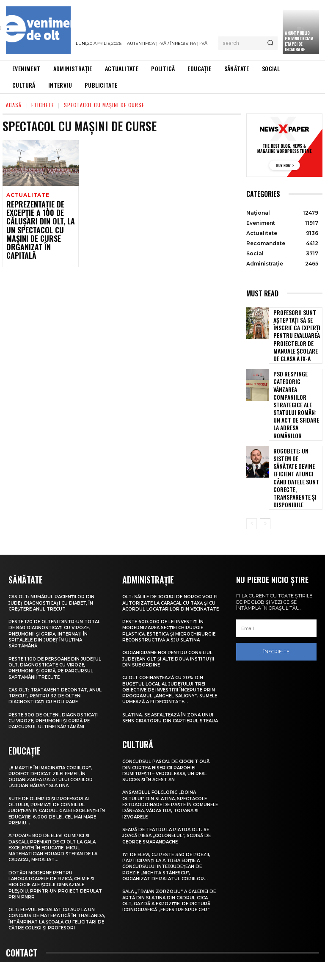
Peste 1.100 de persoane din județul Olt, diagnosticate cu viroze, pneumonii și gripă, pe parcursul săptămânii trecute (51, 603)
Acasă (14, 104)
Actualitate (26, 195)
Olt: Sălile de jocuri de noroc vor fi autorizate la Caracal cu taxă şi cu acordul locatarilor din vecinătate (170, 541)
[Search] (270, 43)
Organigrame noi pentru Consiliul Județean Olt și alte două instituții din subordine (170, 606)
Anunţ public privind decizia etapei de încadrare (299, 41)
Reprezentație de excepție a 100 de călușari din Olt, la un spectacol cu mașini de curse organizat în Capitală (39, 224)
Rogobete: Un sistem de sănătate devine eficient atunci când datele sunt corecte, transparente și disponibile (295, 426)
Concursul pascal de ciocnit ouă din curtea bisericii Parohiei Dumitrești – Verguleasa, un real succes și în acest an (169, 723)
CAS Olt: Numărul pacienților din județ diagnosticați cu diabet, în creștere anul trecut (54, 538)
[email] (276, 565)
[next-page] (265, 460)
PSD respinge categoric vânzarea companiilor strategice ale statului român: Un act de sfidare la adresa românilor (294, 379)
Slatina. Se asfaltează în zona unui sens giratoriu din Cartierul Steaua (169, 668)
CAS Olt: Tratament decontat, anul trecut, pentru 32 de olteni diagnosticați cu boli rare (54, 631)
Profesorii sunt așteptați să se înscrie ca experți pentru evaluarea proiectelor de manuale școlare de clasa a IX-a (293, 329)
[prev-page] (251, 460)
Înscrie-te (276, 588)
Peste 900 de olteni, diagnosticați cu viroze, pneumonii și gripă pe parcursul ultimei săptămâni (52, 659)
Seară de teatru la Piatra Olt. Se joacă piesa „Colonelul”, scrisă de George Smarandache (170, 788)
